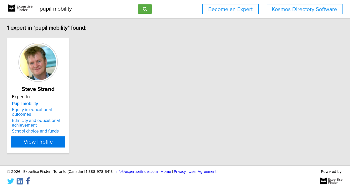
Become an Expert (230, 9)
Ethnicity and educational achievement (49, 118)
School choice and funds (48, 126)
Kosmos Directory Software (304, 9)
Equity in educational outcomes (55, 109)
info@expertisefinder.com (137, 167)
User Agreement (202, 167)
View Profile (57, 137)
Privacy (180, 167)
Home (166, 167)
